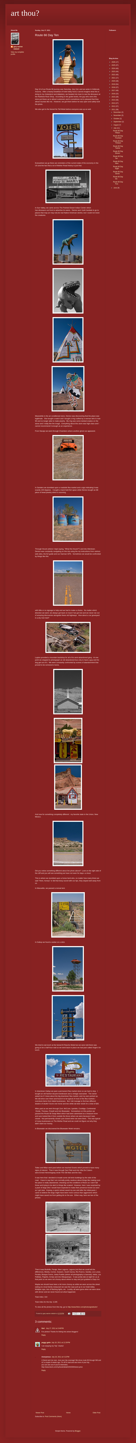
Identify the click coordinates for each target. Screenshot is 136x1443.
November (117, 115)
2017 (114, 90)
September (118, 122)
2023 (114, 71)
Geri (43, 1328)
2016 (114, 94)
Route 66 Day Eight (118, 167)
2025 (114, 65)
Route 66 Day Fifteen (118, 132)
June (115, 188)
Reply (43, 1335)
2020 (114, 81)
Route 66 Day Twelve (118, 147)
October (117, 119)
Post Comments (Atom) (53, 1416)
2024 (114, 68)
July (115, 128)
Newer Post (40, 1413)
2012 (114, 106)
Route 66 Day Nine (118, 162)
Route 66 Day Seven (118, 173)
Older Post (96, 1413)
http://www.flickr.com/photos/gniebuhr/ (82, 1307)
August (116, 125)
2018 (114, 87)
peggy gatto (46, 1342)
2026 (114, 62)
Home (68, 1413)
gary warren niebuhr (18, 48)
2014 (114, 100)
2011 (114, 109)
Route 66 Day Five (118, 183)
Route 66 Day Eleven (118, 152)
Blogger (77, 1431)
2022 (114, 75)
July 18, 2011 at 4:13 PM (60, 1357)
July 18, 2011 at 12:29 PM (60, 1342)
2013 (114, 103)
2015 (114, 97)
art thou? (25, 13)
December (117, 112)
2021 (114, 78)
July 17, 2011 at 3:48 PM (55, 1328)
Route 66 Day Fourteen (118, 137)
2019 (114, 84)
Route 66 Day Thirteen (118, 142)
